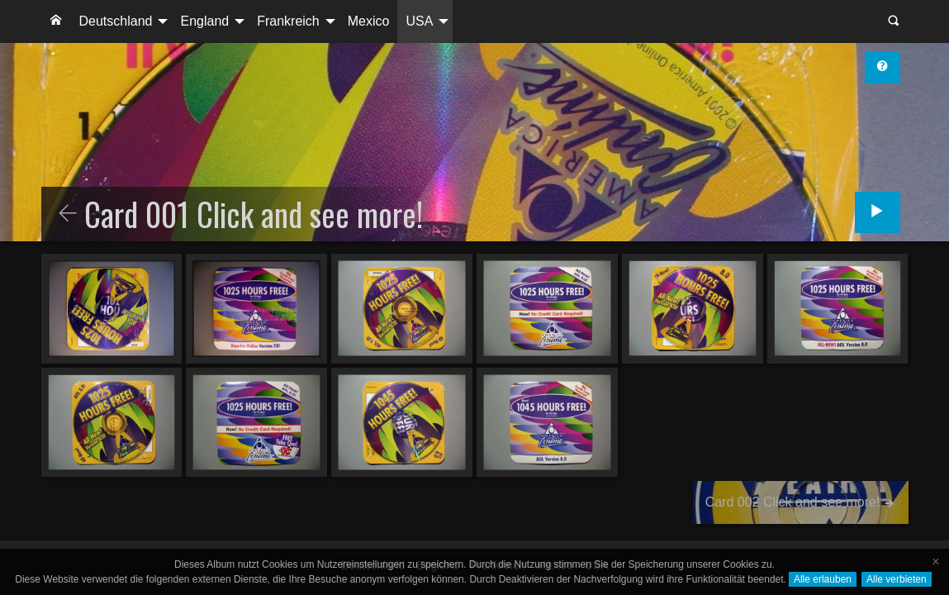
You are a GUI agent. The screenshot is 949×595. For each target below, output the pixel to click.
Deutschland (116, 21)
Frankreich (288, 21)
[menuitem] (56, 21)
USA (419, 21)
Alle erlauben (823, 579)
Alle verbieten (896, 579)
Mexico (369, 21)
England (204, 21)
